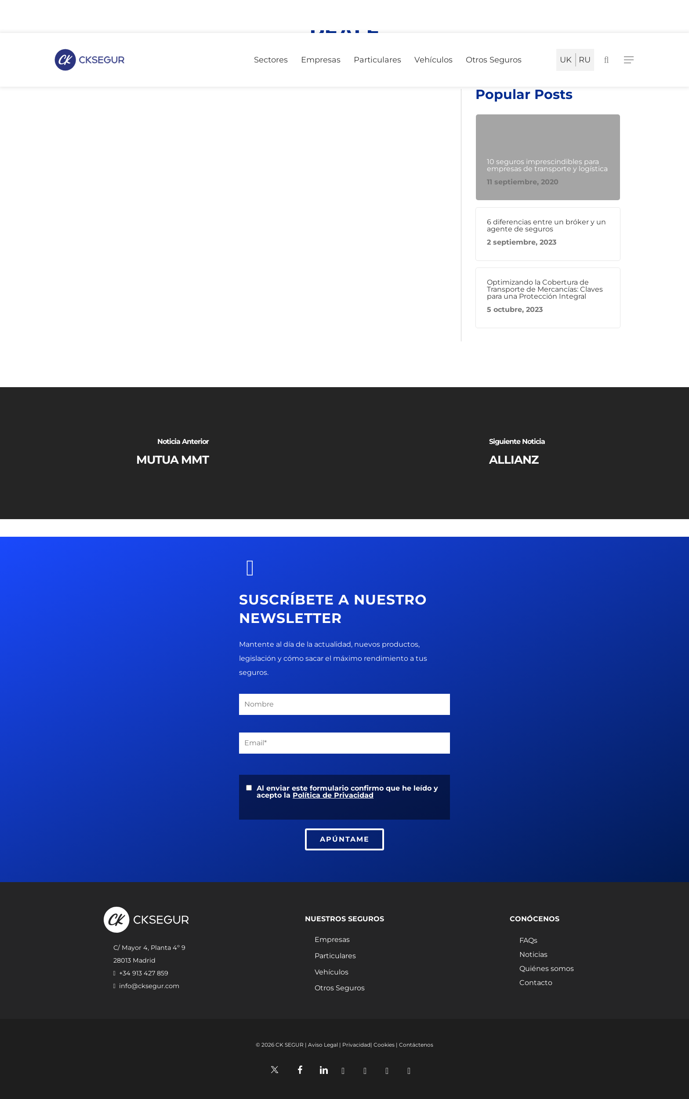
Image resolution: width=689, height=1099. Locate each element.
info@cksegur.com (149, 986)
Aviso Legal (323, 1044)
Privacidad (356, 1044)
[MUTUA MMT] (172, 453)
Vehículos (331, 972)
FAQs (528, 940)
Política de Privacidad (333, 795)
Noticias (533, 954)
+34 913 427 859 (143, 973)
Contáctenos (416, 1044)
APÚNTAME (345, 839)
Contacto (535, 982)
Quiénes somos (546, 968)
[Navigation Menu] (629, 59)
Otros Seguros (340, 988)
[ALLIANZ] (516, 453)
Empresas (332, 939)
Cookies (384, 1044)
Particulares (335, 956)
